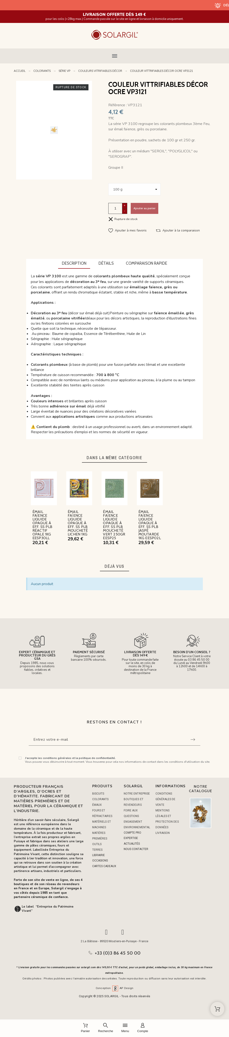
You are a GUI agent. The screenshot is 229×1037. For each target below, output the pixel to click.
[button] (114, 56)
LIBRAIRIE (98, 855)
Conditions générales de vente (165, 799)
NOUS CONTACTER (136, 849)
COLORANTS (100, 799)
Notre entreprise (137, 793)
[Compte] (143, 1028)
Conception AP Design (115, 988)
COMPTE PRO (132, 832)
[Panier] (85, 1028)
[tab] (74, 264)
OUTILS (97, 844)
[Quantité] (115, 208)
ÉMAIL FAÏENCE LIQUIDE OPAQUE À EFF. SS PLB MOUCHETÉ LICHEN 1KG (78, 522)
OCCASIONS (100, 860)
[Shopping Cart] (217, 1009)
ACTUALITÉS (132, 843)
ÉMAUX (97, 804)
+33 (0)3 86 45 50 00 (118, 953)
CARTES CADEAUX (104, 866)
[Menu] (125, 1028)
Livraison (162, 833)
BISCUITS (98, 793)
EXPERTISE (131, 838)
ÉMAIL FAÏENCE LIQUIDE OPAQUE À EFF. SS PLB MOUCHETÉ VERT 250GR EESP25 (114, 524)
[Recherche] (105, 1028)
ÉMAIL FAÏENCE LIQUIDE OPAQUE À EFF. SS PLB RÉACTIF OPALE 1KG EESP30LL (42, 524)
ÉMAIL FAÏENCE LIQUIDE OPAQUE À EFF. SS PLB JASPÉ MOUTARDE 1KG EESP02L (149, 524)
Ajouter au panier (144, 208)
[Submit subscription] (193, 739)
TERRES (97, 849)
